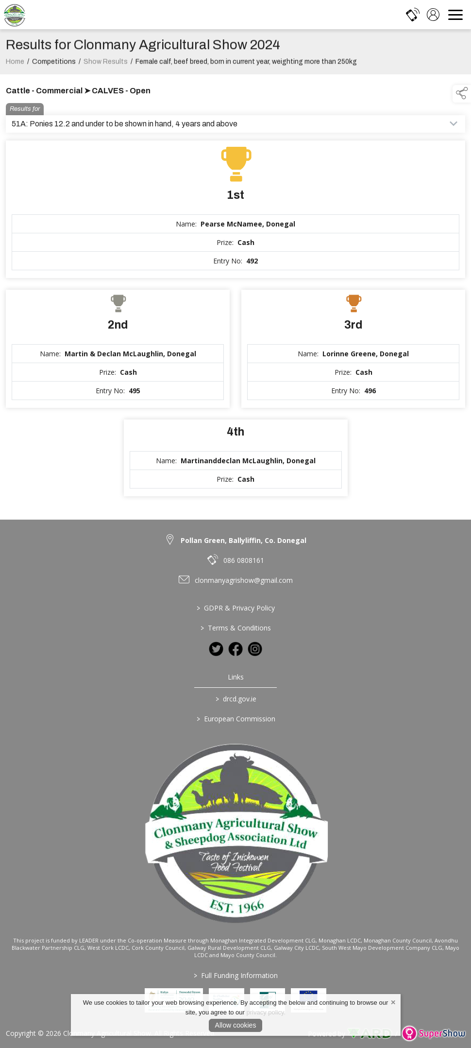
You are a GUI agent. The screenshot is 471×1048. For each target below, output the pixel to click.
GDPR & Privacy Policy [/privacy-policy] (236, 607)
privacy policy (265, 1012)
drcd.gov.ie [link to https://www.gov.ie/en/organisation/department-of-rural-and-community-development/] (235, 698)
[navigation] (455, 14)
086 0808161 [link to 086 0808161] (243, 560)
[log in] (433, 14)
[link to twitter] (216, 649)
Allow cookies (235, 1025)
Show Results (106, 68)
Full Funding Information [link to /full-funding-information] (236, 975)
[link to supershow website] (433, 1033)
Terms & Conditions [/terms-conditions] (236, 627)
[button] (462, 94)
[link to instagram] (255, 649)
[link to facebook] (235, 649)
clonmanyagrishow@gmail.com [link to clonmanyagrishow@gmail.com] (244, 580)
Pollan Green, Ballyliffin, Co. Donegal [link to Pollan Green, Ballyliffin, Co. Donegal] (243, 540)
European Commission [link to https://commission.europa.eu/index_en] (235, 718)
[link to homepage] (14, 14)
